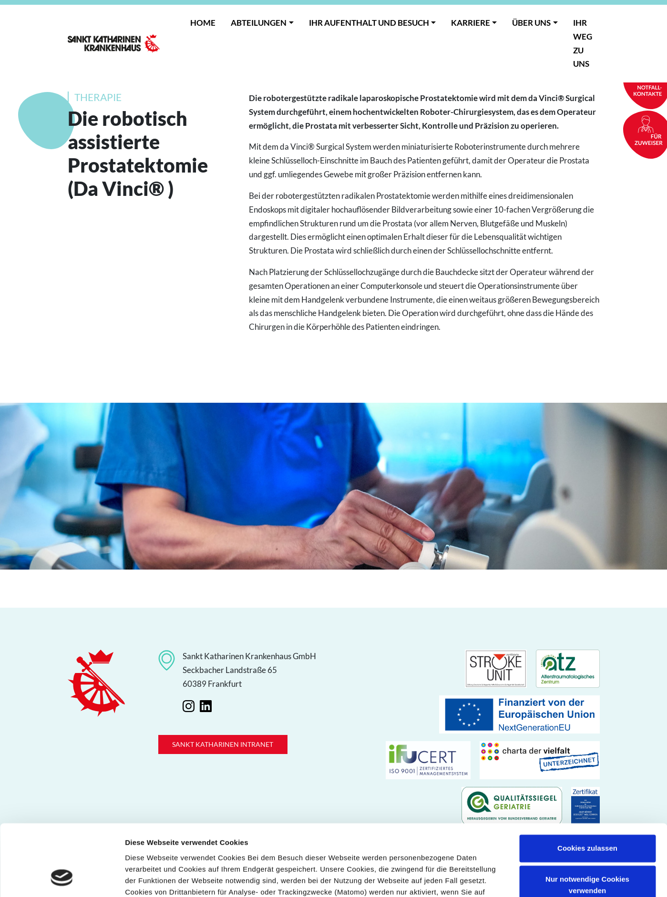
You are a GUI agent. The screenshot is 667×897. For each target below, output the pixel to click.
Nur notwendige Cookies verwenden (587, 822)
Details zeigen (149, 878)
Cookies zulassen (587, 785)
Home (202, 23)
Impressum (317, 852)
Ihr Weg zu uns (582, 43)
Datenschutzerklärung (245, 852)
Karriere (470, 23)
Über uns (531, 23)
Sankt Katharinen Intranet (222, 744)
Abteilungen (259, 23)
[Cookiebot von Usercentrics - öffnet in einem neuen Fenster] (61, 878)
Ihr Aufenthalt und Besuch (369, 23)
